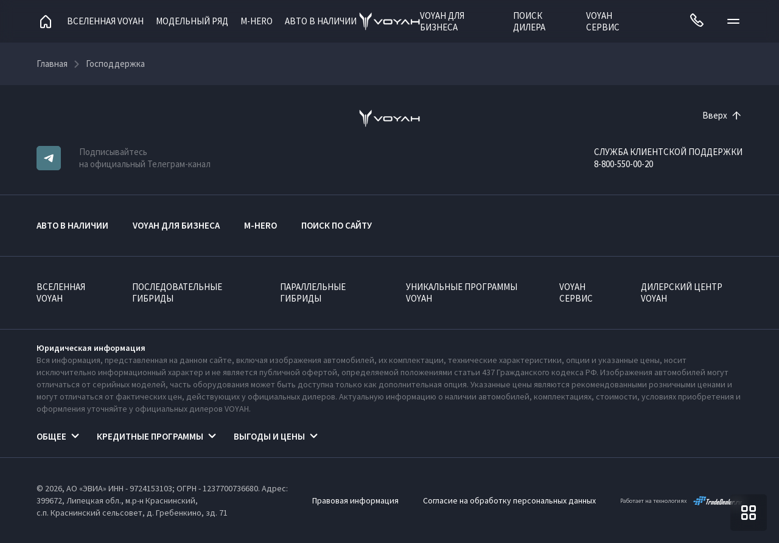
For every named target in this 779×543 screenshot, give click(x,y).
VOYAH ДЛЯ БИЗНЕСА (442, 21)
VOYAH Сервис (603, 21)
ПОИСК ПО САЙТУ (336, 225)
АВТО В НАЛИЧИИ (321, 21)
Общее (51, 436)
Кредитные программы (150, 436)
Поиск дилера (529, 21)
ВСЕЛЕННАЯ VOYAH (61, 292)
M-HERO (256, 21)
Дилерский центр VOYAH (681, 292)
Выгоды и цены (269, 436)
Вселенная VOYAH (105, 21)
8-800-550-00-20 (623, 164)
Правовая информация (355, 500)
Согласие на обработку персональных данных (509, 500)
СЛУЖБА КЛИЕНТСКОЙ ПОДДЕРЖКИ (668, 151)
